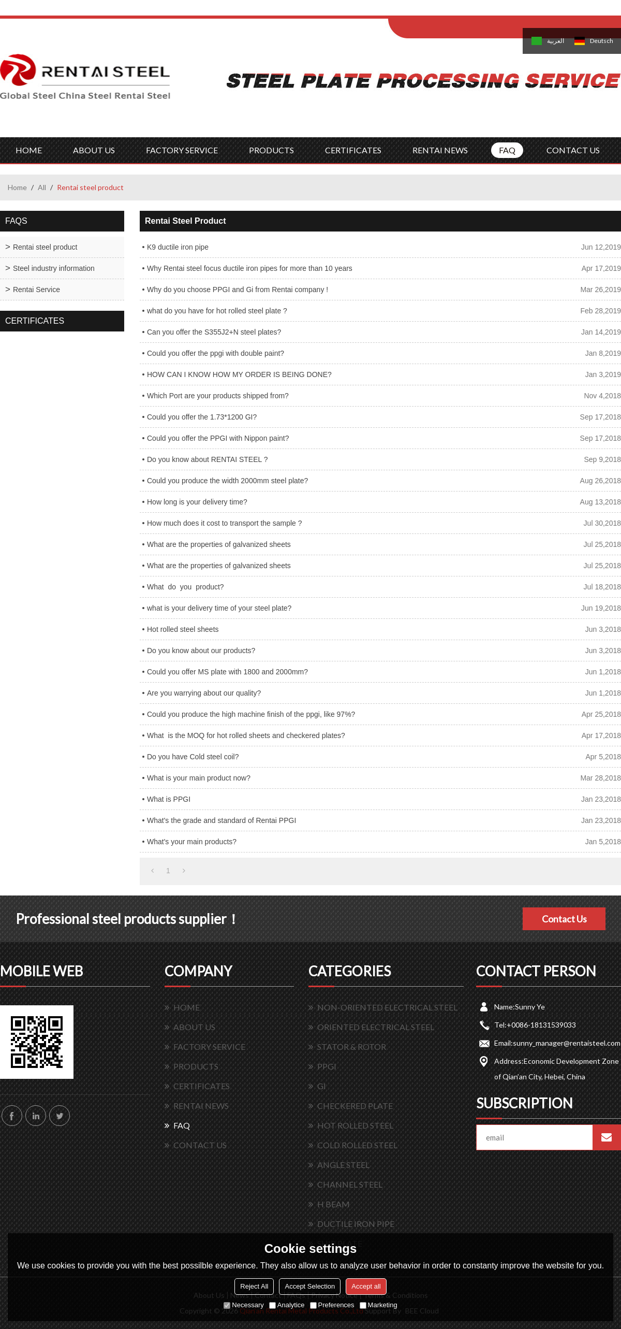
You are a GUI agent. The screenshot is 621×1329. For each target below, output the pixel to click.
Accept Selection (310, 1286)
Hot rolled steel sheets (183, 629)
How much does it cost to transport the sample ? (224, 523)
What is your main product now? (198, 778)
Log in (452, 11)
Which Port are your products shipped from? (218, 396)
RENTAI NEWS (440, 150)
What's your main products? (191, 841)
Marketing (378, 1305)
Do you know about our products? (201, 650)
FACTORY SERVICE (182, 150)
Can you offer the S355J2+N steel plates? (214, 332)
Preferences (332, 1305)
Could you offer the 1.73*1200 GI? (202, 417)
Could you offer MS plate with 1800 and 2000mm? (227, 672)
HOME (29, 150)
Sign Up (474, 11)
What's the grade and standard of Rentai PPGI (221, 820)
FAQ (507, 150)
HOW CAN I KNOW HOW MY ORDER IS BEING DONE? (239, 374)
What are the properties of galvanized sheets (219, 544)
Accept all (365, 1286)
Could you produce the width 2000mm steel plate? (227, 480)
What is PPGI (168, 799)
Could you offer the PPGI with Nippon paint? (218, 438)
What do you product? (185, 587)
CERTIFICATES (353, 150)
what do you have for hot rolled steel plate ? (217, 311)
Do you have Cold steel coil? (193, 757)
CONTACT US (573, 150)
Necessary (243, 1305)
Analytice (287, 1305)
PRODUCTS (271, 150)
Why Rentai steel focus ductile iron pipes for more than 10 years (249, 268)
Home (17, 187)
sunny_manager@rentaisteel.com (566, 1042)
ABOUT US (94, 150)
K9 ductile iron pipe (178, 247)
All (42, 187)
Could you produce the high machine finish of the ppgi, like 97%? (251, 714)
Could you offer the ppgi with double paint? (215, 353)
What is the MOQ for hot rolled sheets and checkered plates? (246, 735)
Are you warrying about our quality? (204, 693)
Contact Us (564, 918)
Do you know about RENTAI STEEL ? (207, 459)
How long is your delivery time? (197, 502)
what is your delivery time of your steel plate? (219, 608)
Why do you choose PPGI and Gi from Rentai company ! (237, 289)
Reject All (254, 1286)
